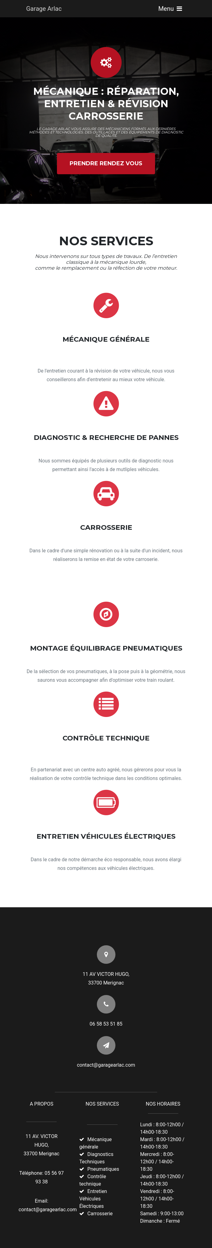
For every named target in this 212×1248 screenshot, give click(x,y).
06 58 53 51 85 (106, 1024)
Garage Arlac (44, 8)
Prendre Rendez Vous (106, 163)
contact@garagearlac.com (106, 1065)
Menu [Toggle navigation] (170, 8)
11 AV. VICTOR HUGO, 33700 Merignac (41, 1145)
